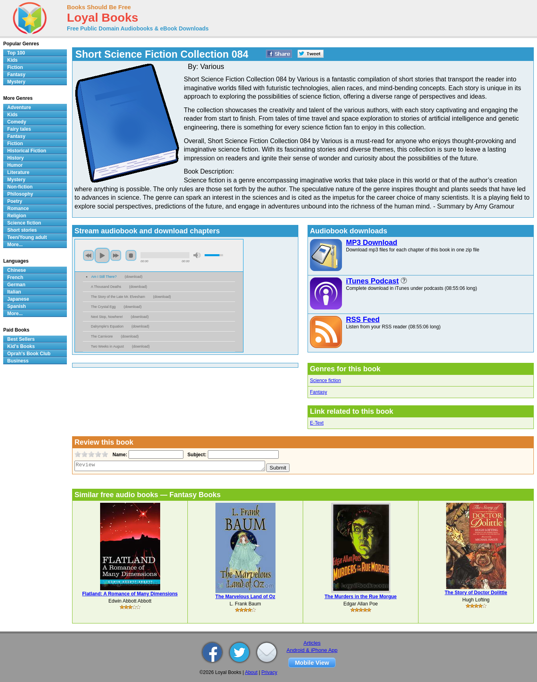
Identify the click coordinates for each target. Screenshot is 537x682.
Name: (119, 454)
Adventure (19, 107)
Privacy (269, 672)
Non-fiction (19, 187)
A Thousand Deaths (106, 287)
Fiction (15, 67)
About (251, 672)
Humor (15, 165)
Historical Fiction (26, 151)
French (15, 277)
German (16, 284)
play (102, 255)
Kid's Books (21, 346)
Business (17, 361)
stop (131, 255)
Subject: (196, 454)
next (115, 255)
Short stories (22, 230)
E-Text (317, 423)
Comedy (16, 122)
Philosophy (20, 194)
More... (15, 244)
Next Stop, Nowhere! (107, 317)
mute (197, 255)
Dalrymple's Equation (107, 326)
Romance (18, 208)
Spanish (16, 306)
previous (88, 255)
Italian (14, 292)
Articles (312, 643)
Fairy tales (19, 129)
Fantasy (318, 392)
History (15, 158)
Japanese (18, 299)
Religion (16, 216)
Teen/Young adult (27, 237)
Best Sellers (21, 339)
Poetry (14, 201)
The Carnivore (102, 336)
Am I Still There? (104, 277)
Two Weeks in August (107, 346)
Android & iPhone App (312, 650)
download (133, 277)
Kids (12, 60)
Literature (18, 172)
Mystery (16, 82)
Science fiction (325, 380)
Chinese (16, 270)
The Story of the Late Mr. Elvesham (118, 297)
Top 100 (16, 53)
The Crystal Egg (103, 307)
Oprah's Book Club (28, 353)
